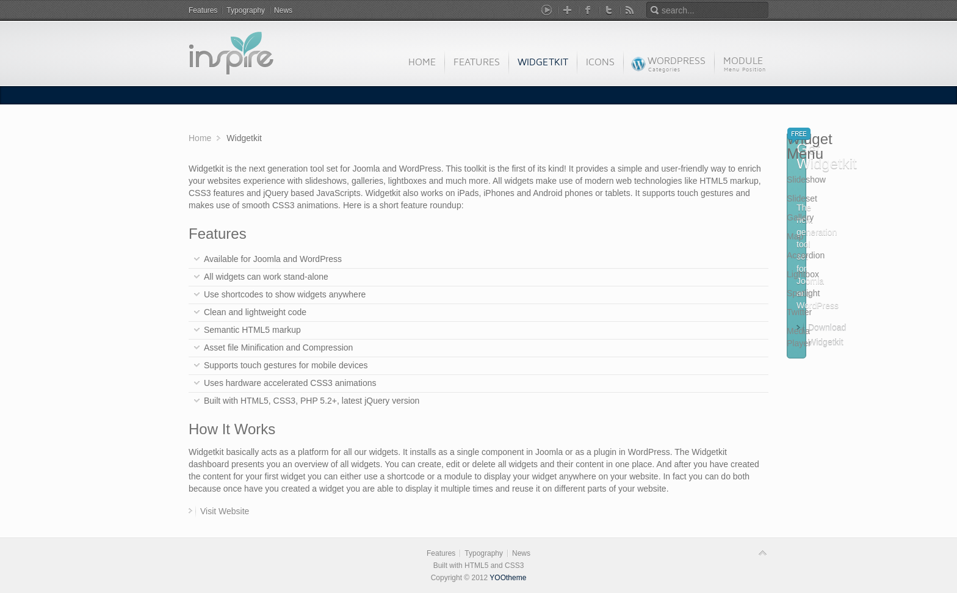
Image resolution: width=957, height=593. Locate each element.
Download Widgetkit (827, 329)
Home (200, 138)
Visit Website (224, 511)
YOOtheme (507, 577)
